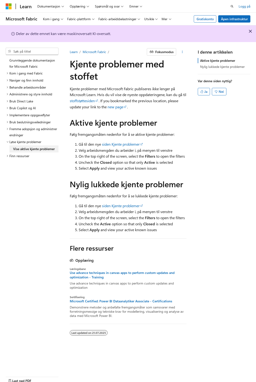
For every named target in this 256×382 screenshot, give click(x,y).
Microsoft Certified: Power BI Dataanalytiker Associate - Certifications (121, 301)
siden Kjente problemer (121, 144)
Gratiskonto (205, 19)
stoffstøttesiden (82, 100)
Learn (74, 52)
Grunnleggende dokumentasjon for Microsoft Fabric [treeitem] (32, 63)
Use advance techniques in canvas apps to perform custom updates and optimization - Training (122, 275)
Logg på (244, 6)
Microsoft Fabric (94, 52)
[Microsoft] (9, 6)
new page (115, 106)
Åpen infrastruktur (234, 19)
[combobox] (32, 51)
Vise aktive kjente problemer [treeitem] (34, 149)
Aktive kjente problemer (217, 60)
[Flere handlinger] (182, 52)
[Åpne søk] (232, 6)
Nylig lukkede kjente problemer (222, 66)
